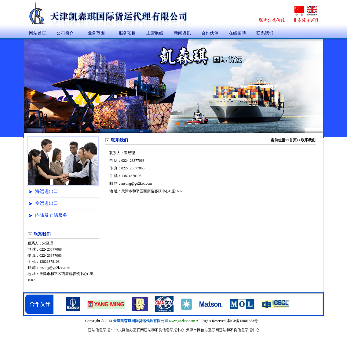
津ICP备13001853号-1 (243, 321)
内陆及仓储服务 (51, 215)
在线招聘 (237, 33)
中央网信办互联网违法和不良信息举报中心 (149, 330)
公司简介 (65, 33)
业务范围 (96, 33)
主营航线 (154, 33)
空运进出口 (46, 203)
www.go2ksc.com (182, 321)
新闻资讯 (182, 33)
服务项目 (127, 33)
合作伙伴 (209, 33)
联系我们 (264, 33)
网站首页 (37, 33)
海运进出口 (46, 191)
